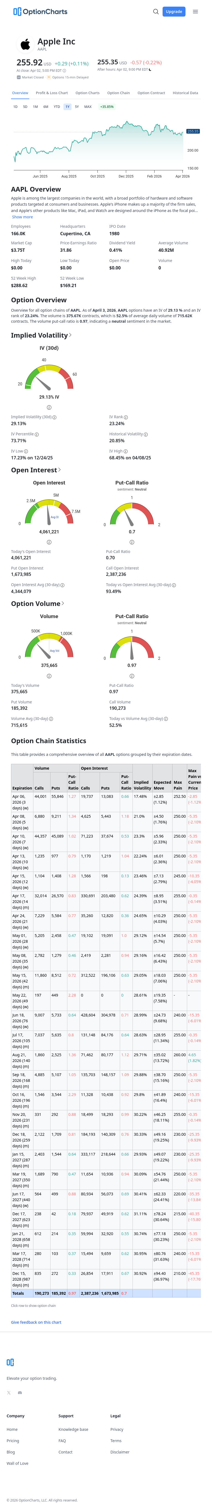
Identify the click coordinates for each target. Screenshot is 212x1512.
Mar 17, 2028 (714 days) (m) (21, 1259)
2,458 (57, 935)
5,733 (57, 1015)
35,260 (87, 915)
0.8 (71, 1034)
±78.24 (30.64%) (161, 1216)
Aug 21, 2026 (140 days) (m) (21, 1060)
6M (45, 106)
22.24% (140, 856)
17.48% (140, 796)
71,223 (87, 836)
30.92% (140, 1273)
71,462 (87, 1054)
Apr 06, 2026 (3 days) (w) (20, 802)
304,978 (108, 1015)
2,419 (86, 955)
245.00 (180, 875)
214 (55, 1233)
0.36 (125, 915)
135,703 (88, 1074)
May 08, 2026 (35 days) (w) (20, 961)
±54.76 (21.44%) (161, 1176)
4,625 (86, 816)
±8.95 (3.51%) (160, 898)
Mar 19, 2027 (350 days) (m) (21, 1179)
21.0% (139, 816)
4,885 (39, 1074)
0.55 (125, 1233)
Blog (11, 1452)
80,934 (87, 1193)
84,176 (107, 1034)
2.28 (72, 995)
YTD (57, 106)
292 (55, 1114)
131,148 (88, 1034)
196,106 (108, 975)
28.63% (140, 1034)
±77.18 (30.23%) (161, 1236)
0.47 (72, 935)
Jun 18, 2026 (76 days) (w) (20, 1020)
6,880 (39, 816)
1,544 (57, 1154)
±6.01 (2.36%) (160, 858)
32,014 (41, 895)
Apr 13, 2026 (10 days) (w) (20, 861)
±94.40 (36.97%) (161, 1276)
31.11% (140, 1213)
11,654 (87, 1174)
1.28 (72, 875)
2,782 (39, 955)
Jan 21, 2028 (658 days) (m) (21, 1239)
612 (38, 1233)
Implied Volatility (42, 335)
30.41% (140, 1193)
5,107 (57, 1074)
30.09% (140, 1174)
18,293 (107, 1114)
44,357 (41, 836)
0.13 (125, 875)
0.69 (125, 1193)
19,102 (87, 935)
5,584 (57, 915)
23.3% (139, 836)
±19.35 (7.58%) (160, 997)
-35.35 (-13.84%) (196, 1196)
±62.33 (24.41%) (161, 1196)
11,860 (41, 975)
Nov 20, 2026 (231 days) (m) (21, 1120)
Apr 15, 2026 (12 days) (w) (20, 881)
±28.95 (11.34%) (161, 1037)
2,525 (57, 1054)
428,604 (88, 1015)
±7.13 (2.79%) (160, 878)
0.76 (125, 1134)
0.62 (125, 895)
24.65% (140, 915)
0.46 (72, 955)
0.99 (125, 1114)
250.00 (180, 816)
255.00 (180, 895)
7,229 (39, 915)
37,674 (107, 836)
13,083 (107, 796)
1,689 (39, 1174)
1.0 (124, 935)
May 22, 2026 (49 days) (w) (20, 1000)
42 (54, 1213)
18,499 (87, 1114)
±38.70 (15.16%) (161, 1077)
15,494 (87, 1253)
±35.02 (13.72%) (161, 1057)
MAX (87, 106)
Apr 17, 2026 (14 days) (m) (20, 901)
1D (15, 106)
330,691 (88, 895)
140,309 (108, 1134)
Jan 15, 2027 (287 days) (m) (21, 1159)
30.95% (140, 1253)
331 (38, 1114)
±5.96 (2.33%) (160, 838)
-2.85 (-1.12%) (195, 799)
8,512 (57, 975)
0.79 (72, 856)
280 (38, 1253)
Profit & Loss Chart (52, 92)
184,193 (88, 1134)
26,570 (58, 895)
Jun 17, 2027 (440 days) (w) (21, 1199)
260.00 (180, 1054)
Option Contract (151, 92)
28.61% (140, 995)
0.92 (125, 1094)
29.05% (140, 975)
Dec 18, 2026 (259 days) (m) (21, 1140)
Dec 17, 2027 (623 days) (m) (21, 1219)
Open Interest (36, 469)
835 (38, 1273)
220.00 (180, 1193)
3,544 (57, 1094)
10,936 (107, 1174)
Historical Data (185, 92)
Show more (22, 216)
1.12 (125, 1054)
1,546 (39, 1094)
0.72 (72, 975)
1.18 (125, 816)
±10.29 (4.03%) (160, 918)
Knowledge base (73, 1429)
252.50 (180, 796)
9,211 (57, 816)
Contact (66, 1452)
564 (38, 1193)
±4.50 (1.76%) (160, 819)
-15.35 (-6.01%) (195, 1017)
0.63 (125, 975)
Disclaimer (119, 1452)
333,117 (88, 1154)
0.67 (125, 1273)
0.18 (72, 1213)
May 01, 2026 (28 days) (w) (20, 941)
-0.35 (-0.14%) (195, 898)
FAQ (62, 1440)
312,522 (88, 975)
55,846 (58, 796)
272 (55, 1273)
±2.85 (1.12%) (160, 799)
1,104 (39, 875)
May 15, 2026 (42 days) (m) (20, 981)
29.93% (140, 1154)
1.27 (72, 796)
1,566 (86, 875)
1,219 (106, 856)
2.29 (72, 1094)
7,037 (39, 1034)
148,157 (108, 1074)
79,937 (87, 1213)
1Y (68, 106)
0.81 (72, 1134)
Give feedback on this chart (36, 1322)
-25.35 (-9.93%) (195, 1137)
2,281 (106, 955)
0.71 (125, 1015)
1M (35, 106)
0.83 (72, 895)
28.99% (140, 1015)
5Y (77, 106)
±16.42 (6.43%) (160, 958)
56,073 (107, 1193)
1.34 (72, 816)
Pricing (13, 1440)
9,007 (39, 1015)
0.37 (72, 1253)
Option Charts (88, 92)
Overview (20, 92)
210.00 (180, 1273)
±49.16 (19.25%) (161, 1137)
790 (55, 1174)
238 (38, 1213)
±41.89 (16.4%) (160, 1097)
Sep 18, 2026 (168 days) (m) (21, 1080)
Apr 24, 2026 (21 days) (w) (20, 921)
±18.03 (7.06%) (160, 978)
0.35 (72, 1233)
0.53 (125, 836)
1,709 (57, 1134)
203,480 (108, 895)
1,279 (57, 955)
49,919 (107, 1213)
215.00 (180, 1213)
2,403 (39, 1154)
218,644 (108, 1154)
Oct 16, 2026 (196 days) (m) (21, 1100)
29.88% (140, 1074)
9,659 (106, 1253)
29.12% (140, 935)
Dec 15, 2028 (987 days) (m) (21, 1279)
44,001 (41, 796)
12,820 (107, 915)
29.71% (140, 1054)
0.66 (125, 796)
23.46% (140, 875)
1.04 (125, 856)
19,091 (107, 935)
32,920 (107, 1233)
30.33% (140, 1134)
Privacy (116, 1429)
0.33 (72, 1273)
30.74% (140, 1233)
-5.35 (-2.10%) (195, 819)
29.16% (140, 955)
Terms (115, 1440)
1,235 (39, 856)
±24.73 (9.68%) (160, 1017)
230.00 (180, 1134)
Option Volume (38, 603)
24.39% (140, 895)
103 (55, 1253)
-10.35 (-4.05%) (195, 878)
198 (104, 875)
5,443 (106, 816)
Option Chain (118, 92)
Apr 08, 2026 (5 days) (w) (20, 822)
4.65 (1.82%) (195, 1057)
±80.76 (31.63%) (161, 1256)
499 (55, 1193)
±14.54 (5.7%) (160, 938)
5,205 (39, 935)
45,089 (58, 836)
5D (25, 106)
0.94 (125, 955)
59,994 (87, 1233)
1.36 (72, 1054)
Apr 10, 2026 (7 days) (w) (20, 841)
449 (55, 995)
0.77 (72, 915)
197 (38, 995)
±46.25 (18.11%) (161, 1117)
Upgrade (174, 11)
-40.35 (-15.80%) (196, 1216)
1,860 (39, 1054)
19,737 (87, 796)
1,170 (86, 856)
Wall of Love (17, 1463)
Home (12, 1429)
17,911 (107, 1273)
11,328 (87, 1094)
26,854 (87, 1273)
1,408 (57, 875)
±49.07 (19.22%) (161, 1157)
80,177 (107, 1054)
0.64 (72, 1015)
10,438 (107, 1094)
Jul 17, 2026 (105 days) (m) (21, 1040)
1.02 (72, 836)
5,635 (57, 1034)
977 (55, 856)
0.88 (72, 1114)
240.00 (180, 1015)
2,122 (39, 1134)
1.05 (72, 1074)
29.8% (139, 1094)
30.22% (140, 1114)
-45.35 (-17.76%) (196, 1276)
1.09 (125, 1074)
